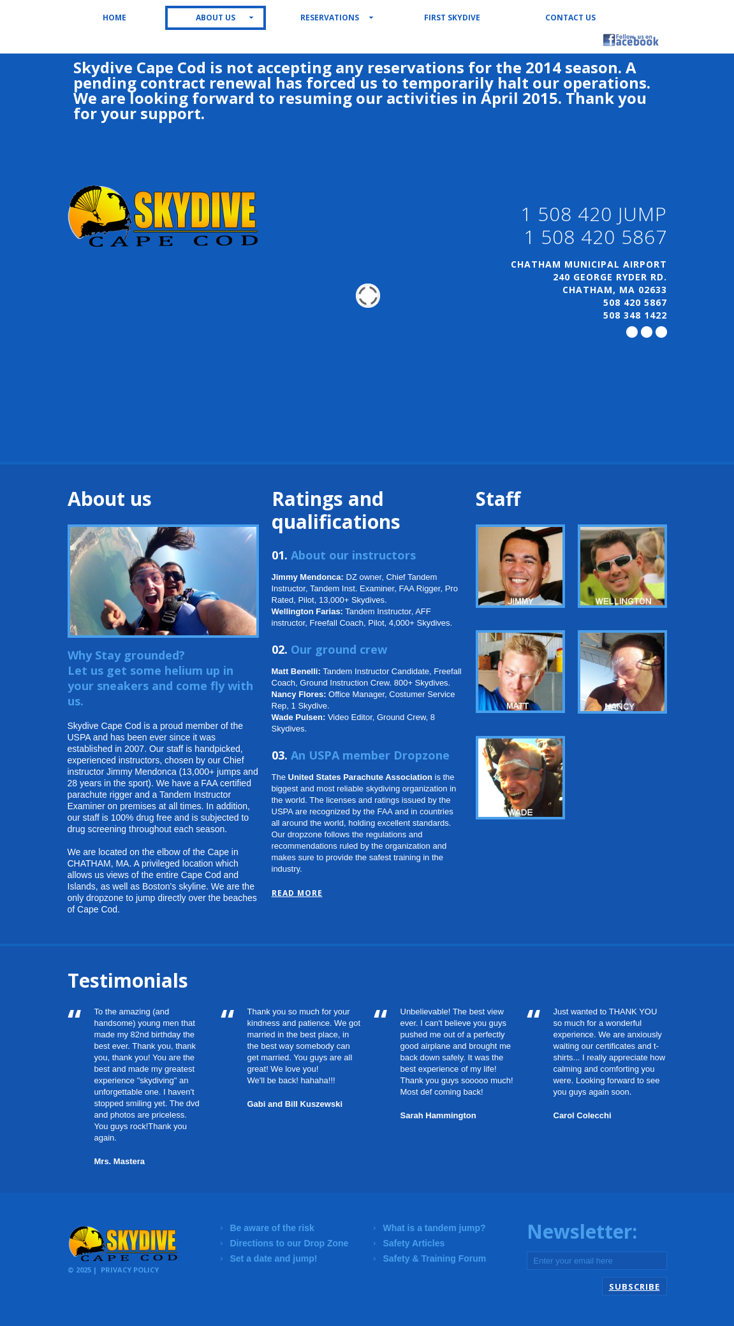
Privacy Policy (130, 1269)
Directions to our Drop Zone (289, 1243)
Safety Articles (414, 1243)
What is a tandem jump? (434, 1228)
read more (297, 893)
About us (215, 17)
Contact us (570, 17)
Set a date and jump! (274, 1258)
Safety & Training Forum (435, 1258)
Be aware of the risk (272, 1228)
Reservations (329, 17)
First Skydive (452, 17)
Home (114, 17)
